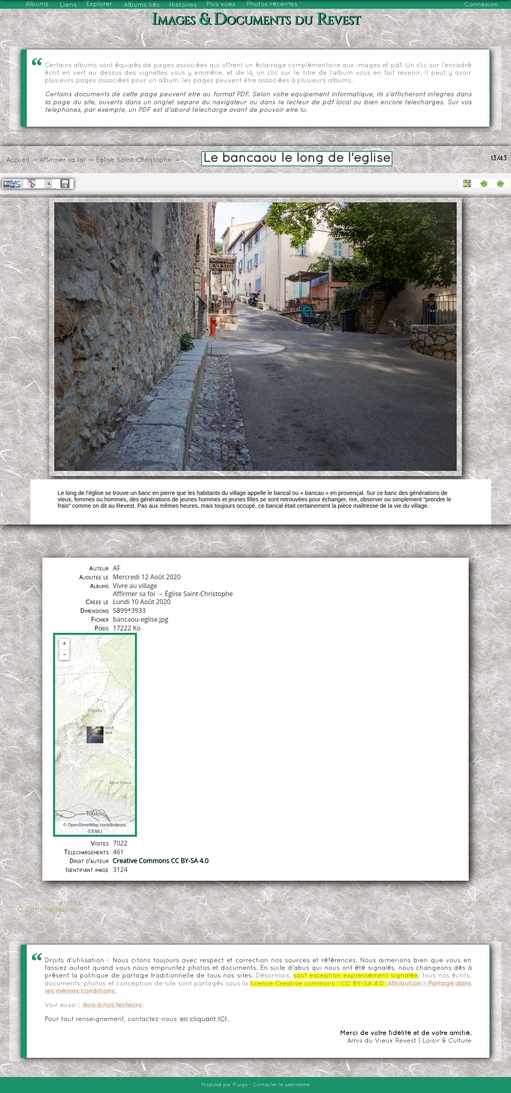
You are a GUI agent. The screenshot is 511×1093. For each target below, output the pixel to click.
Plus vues (221, 4)
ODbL (95, 831)
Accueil (17, 160)
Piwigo (240, 1085)
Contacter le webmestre (281, 1085)
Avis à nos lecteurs (112, 1005)
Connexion (481, 5)
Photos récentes (272, 4)
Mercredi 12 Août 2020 (147, 576)
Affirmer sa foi (62, 160)
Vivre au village (135, 585)
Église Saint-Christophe (134, 160)
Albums (37, 4)
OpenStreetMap (83, 824)
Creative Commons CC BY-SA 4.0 (161, 860)
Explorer (99, 4)
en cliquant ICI (203, 1019)
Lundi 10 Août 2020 (141, 601)
